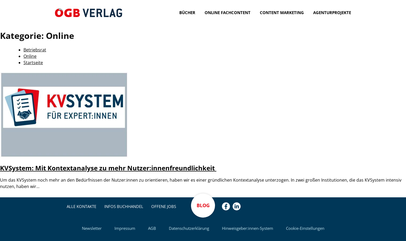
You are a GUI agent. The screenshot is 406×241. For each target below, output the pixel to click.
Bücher (187, 12)
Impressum (124, 228)
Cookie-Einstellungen (305, 228)
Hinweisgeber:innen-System (247, 228)
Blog (203, 205)
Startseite (33, 63)
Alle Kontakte (81, 206)
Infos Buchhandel (123, 206)
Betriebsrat (34, 50)
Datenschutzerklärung (189, 228)
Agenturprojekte (332, 12)
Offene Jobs (163, 206)
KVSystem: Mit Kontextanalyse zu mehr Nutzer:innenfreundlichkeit (108, 168)
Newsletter (92, 228)
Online (30, 56)
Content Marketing (282, 12)
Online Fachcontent (227, 12)
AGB (152, 228)
